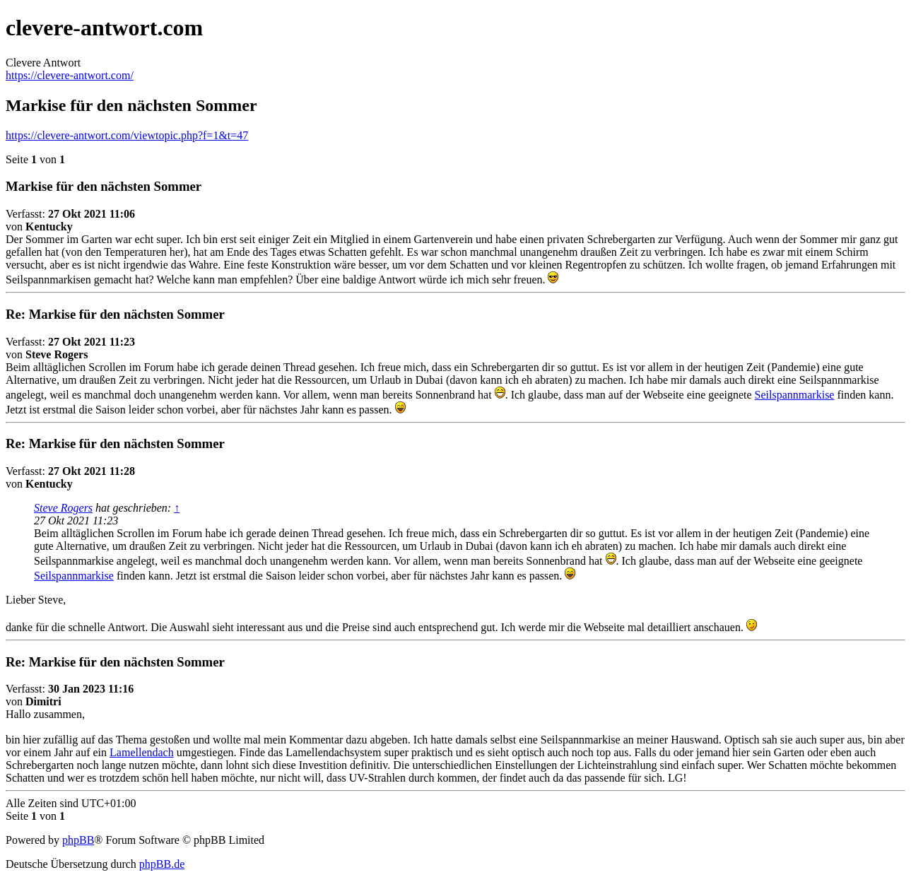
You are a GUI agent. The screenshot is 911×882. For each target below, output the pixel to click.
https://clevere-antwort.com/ (70, 75)
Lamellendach (142, 752)
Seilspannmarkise (795, 395)
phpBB (78, 840)
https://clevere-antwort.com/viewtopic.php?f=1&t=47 (127, 135)
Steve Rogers (63, 508)
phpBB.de (161, 864)
